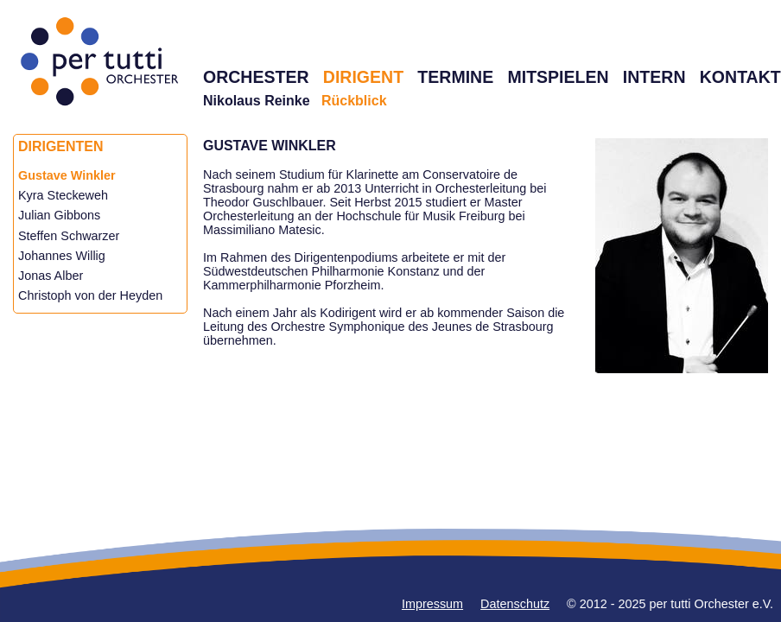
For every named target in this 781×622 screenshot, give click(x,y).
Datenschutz (514, 604)
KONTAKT (740, 76)
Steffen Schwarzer (68, 236)
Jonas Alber (50, 275)
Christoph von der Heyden (90, 295)
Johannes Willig (61, 256)
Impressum (432, 604)
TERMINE (455, 76)
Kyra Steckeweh (63, 195)
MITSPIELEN (557, 76)
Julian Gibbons (59, 215)
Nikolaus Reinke (256, 100)
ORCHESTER (256, 76)
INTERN (654, 76)
